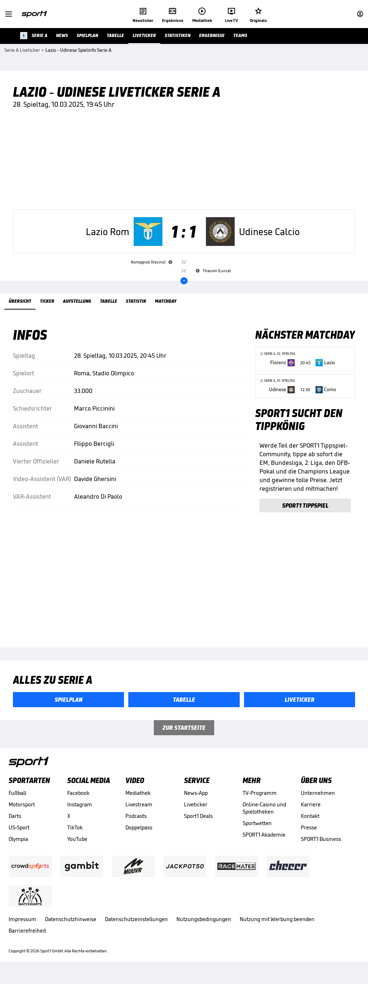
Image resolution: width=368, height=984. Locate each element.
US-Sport (19, 836)
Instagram (79, 813)
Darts (15, 825)
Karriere (311, 813)
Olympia (18, 848)
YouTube (77, 848)
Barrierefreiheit (27, 940)
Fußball (17, 802)
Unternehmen (318, 802)
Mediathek (138, 802)
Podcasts (136, 825)
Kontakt (310, 825)
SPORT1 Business (321, 848)
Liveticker (195, 813)
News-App (196, 802)
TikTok (75, 836)
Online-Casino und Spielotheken (264, 817)
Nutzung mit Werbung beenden (277, 928)
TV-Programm (260, 802)
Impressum (22, 928)
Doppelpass (138, 836)
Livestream (138, 813)
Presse (309, 836)
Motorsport (22, 813)
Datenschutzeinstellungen (136, 928)
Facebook (78, 802)
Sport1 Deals (198, 825)
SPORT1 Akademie (264, 844)
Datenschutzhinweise (70, 928)
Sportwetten (257, 832)
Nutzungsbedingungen (203, 928)
